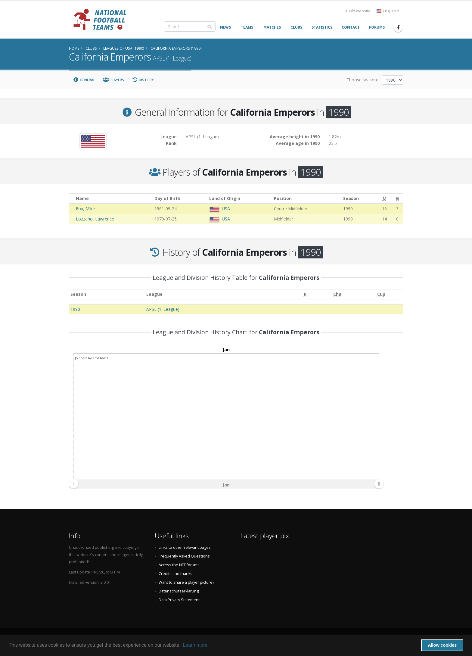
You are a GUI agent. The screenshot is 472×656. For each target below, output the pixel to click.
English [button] (388, 11)
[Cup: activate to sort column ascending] (381, 294)
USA (226, 208)
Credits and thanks (175, 573)
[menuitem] (226, 484)
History (143, 80)
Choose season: (362, 80)
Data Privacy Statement (179, 599)
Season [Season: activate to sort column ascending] (78, 294)
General (84, 80)
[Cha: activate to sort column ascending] (337, 294)
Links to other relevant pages (185, 547)
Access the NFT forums (179, 564)
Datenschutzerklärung (179, 591)
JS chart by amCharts (91, 358)
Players (113, 80)
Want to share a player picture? (186, 582)
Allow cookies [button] (442, 645)
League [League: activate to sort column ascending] (154, 294)
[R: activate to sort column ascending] (305, 294)
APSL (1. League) (162, 309)
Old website (358, 11)
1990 (75, 309)
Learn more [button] (195, 645)
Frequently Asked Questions (184, 556)
